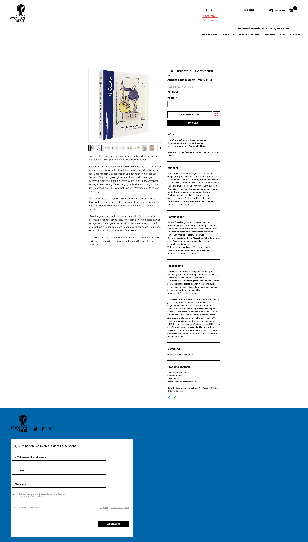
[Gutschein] (210, 20)
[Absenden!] (113, 524)
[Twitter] (35, 429)
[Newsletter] (210, 16)
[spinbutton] (174, 104)
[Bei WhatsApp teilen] (175, 397)
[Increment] (178, 104)
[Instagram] (211, 10)
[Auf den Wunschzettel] (216, 114)
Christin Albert (187, 354)
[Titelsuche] (249, 10)
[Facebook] (206, 10)
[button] (293, 9)
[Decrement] (170, 104)
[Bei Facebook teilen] (169, 397)
